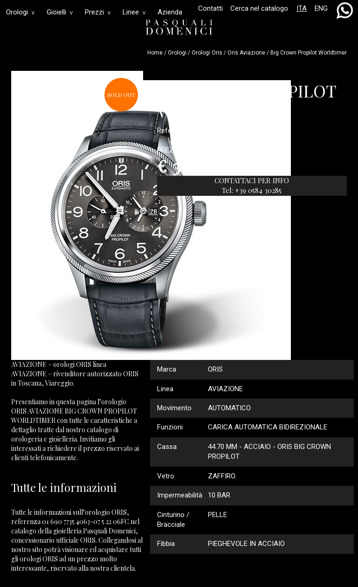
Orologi (20, 12)
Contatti (210, 8)
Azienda (170, 12)
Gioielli (60, 12)
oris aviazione (246, 52)
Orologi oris (207, 52)
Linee (134, 12)
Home (155, 52)
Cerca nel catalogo (259, 8)
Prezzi (97, 12)
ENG (321, 8)
